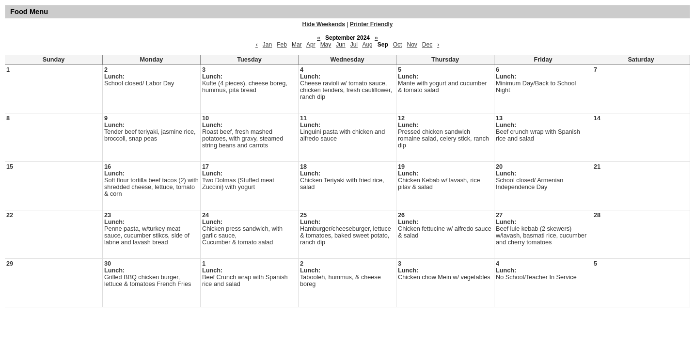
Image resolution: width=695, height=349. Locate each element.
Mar (297, 44)
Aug (367, 44)
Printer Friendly (371, 24)
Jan (267, 44)
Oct (397, 44)
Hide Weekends (323, 24)
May (326, 44)
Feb (282, 44)
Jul (354, 44)
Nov (412, 44)
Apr (311, 44)
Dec (427, 44)
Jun (340, 44)
